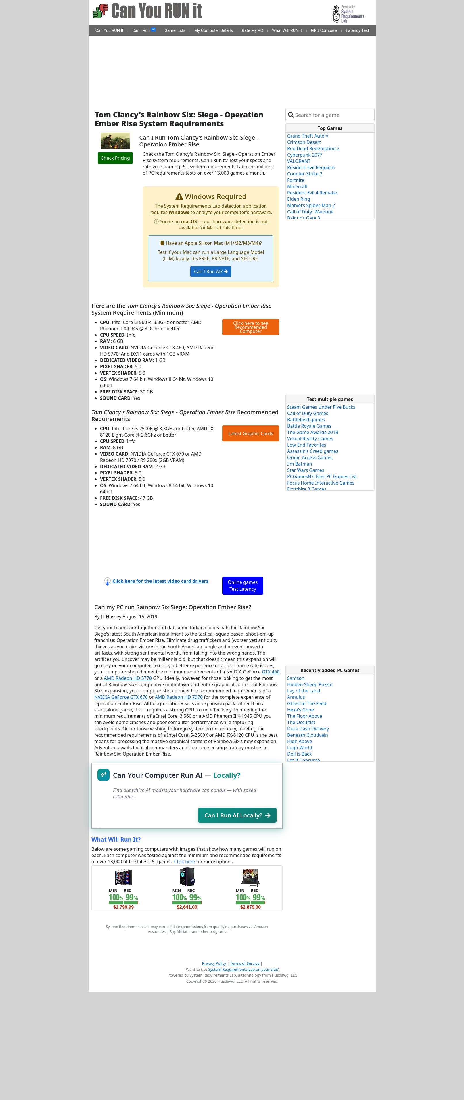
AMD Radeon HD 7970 (179, 697)
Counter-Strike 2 (304, 174)
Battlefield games (306, 419)
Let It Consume (303, 760)
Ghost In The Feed (306, 703)
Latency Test (357, 30)
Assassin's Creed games (312, 451)
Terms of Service (245, 963)
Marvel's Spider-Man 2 (311, 205)
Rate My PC (252, 30)
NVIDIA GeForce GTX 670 (121, 697)
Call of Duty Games (307, 413)
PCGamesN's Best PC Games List (322, 476)
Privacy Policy (214, 963)
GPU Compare (324, 30)
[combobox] (333, 115)
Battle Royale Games (309, 426)
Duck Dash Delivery (308, 728)
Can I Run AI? (211, 271)
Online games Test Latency (243, 585)
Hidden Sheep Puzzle (309, 684)
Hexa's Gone (300, 710)
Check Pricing (115, 158)
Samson (295, 678)
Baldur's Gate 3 (303, 218)
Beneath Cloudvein (307, 735)
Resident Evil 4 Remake (312, 193)
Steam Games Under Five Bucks (321, 407)
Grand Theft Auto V (307, 136)
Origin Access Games (310, 457)
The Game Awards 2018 (312, 432)
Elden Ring (298, 199)
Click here (184, 861)
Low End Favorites (306, 445)
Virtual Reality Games (310, 438)
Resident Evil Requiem (311, 167)
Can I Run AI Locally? (237, 815)
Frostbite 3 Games (306, 489)
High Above (299, 741)
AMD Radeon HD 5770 (128, 678)
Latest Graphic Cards (251, 433)
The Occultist (301, 722)
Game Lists (175, 30)
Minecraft (297, 186)
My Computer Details (213, 30)
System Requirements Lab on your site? (243, 969)
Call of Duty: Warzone (310, 212)
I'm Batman (299, 464)
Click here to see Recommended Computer (250, 327)
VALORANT (298, 161)
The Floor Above (304, 716)
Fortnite (295, 180)
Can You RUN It (109, 30)
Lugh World (299, 747)
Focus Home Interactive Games (320, 483)
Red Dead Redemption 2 (313, 148)
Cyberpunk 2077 (305, 155)
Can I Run (144, 30)
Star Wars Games (305, 470)
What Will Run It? (116, 839)
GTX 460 (271, 672)
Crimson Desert (304, 142)
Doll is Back (299, 754)
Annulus (296, 697)
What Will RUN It (287, 30)
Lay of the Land (303, 691)
